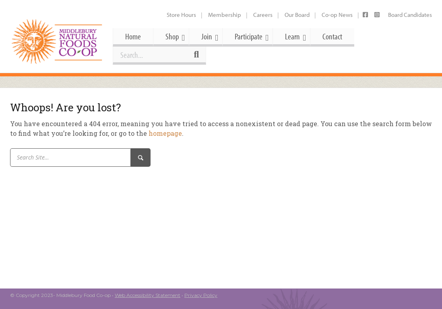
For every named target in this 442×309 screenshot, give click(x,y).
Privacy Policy (200, 295)
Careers (263, 14)
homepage (165, 133)
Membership (224, 14)
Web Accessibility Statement (147, 295)
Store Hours (181, 14)
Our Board (297, 14)
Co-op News (337, 14)
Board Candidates (410, 14)
